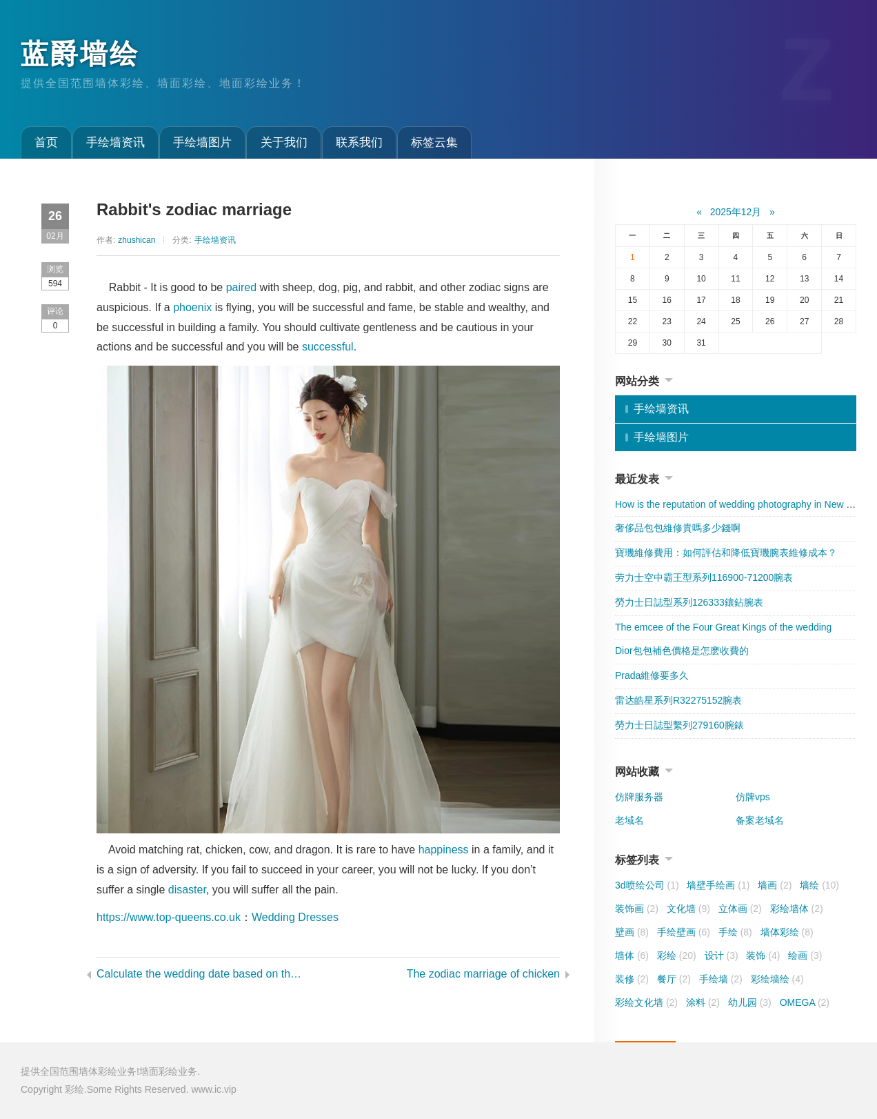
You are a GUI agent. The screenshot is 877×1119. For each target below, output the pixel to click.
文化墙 (688, 908)
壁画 (632, 932)
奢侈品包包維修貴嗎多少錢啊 (677, 527)
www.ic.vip (213, 1089)
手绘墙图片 (202, 142)
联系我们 (359, 142)
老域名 (629, 820)
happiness (444, 849)
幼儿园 (750, 1002)
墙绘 (819, 885)
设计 (721, 955)
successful (328, 347)
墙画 (775, 885)
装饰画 (636, 908)
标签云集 (434, 142)
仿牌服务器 (639, 796)
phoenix (192, 307)
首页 (46, 142)
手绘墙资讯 (115, 142)
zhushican (136, 240)
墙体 (632, 955)
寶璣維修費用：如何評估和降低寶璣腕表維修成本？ (726, 552)
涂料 (703, 1002)
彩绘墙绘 (777, 978)
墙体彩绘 (787, 932)
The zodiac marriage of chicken (483, 974)
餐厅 (674, 978)
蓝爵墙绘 (80, 54)
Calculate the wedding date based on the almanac (201, 974)
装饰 (763, 955)
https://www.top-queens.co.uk (169, 917)
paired (241, 287)
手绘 (735, 932)
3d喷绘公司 (647, 885)
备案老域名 (760, 820)
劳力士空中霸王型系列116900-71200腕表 (704, 577)
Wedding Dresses (295, 917)
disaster (187, 889)
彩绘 (676, 955)
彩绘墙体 (796, 908)
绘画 (805, 955)
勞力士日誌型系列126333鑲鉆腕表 (689, 602)
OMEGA (804, 1002)
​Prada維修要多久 (652, 675)
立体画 (740, 908)
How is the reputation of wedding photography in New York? (742, 504)
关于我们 (284, 142)
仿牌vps (753, 796)
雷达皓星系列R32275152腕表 (678, 700)
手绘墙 (721, 978)
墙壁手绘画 (718, 885)
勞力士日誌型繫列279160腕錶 (679, 725)
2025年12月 (736, 211)
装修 (632, 978)
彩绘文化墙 (646, 1002)
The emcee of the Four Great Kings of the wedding (723, 627)
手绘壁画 (683, 932)
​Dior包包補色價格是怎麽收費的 (682, 650)
